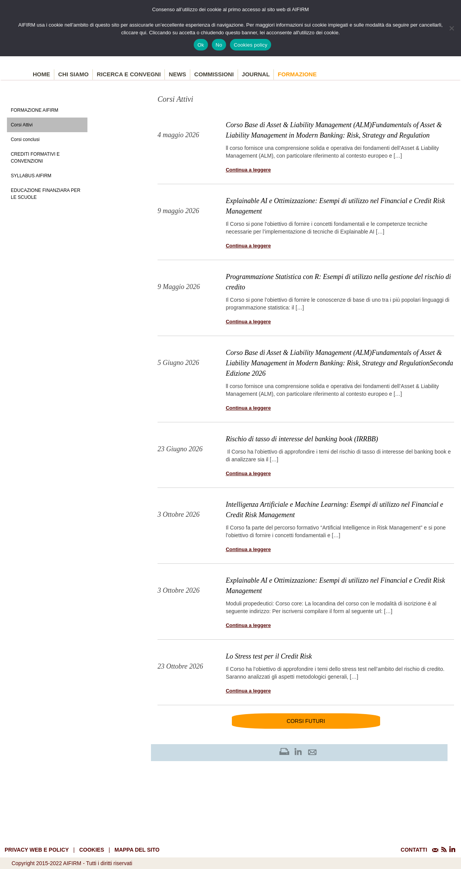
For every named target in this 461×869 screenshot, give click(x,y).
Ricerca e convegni (129, 74)
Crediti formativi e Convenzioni (35, 157)
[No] (451, 28)
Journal (256, 74)
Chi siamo (73, 74)
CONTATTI (414, 850)
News (177, 74)
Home (41, 74)
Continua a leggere (248, 170)
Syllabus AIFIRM (31, 175)
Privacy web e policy (37, 850)
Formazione (297, 74)
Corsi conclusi (25, 139)
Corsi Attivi (22, 125)
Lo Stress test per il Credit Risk (269, 656)
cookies (91, 850)
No (219, 45)
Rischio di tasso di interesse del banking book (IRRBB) (302, 439)
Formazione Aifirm (34, 110)
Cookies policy (250, 45)
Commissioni (214, 74)
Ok (201, 45)
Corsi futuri (306, 721)
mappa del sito (136, 850)
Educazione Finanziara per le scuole (45, 194)
